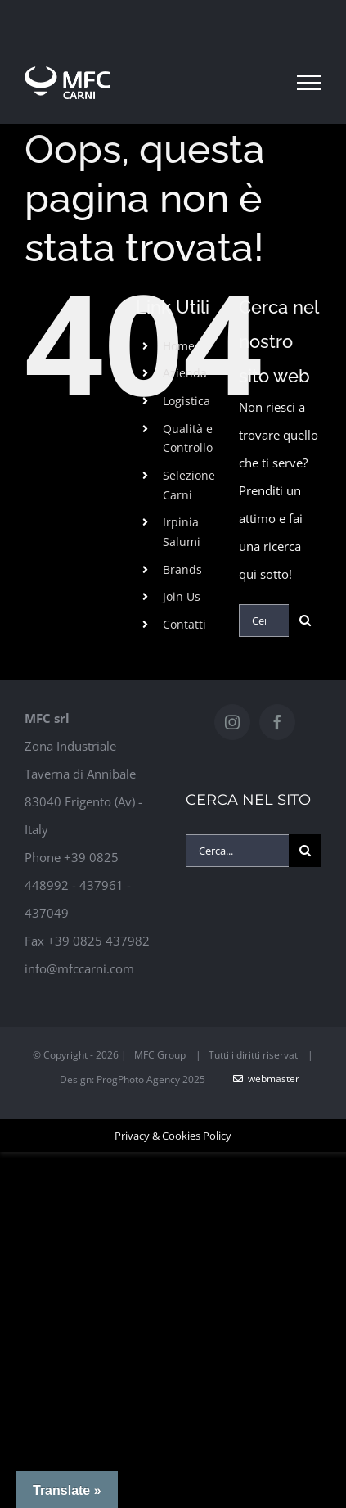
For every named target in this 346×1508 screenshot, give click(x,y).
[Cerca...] (264, 620)
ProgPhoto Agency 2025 (151, 1079)
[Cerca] (305, 620)
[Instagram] (232, 722)
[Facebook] (277, 722)
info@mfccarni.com (79, 968)
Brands (182, 569)
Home (179, 346)
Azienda (185, 373)
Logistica (186, 401)
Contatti (184, 624)
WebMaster (266, 1079)
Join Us (181, 596)
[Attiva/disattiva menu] (309, 82)
